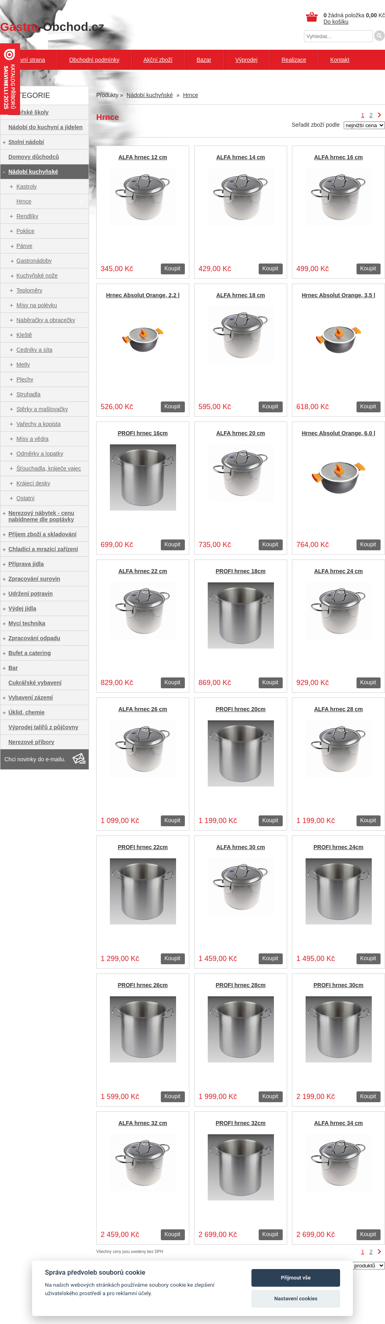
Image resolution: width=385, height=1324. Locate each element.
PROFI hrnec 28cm (241, 985)
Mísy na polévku (36, 305)
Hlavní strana (28, 60)
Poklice (25, 231)
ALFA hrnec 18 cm (240, 295)
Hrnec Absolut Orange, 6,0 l (338, 433)
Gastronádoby (34, 261)
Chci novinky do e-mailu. (35, 759)
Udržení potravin (30, 593)
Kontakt (339, 60)
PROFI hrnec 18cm (241, 571)
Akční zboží (158, 60)
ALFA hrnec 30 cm (240, 847)
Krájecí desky (33, 483)
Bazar (204, 60)
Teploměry (29, 290)
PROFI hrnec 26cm (143, 985)
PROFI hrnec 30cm (339, 985)
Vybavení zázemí (30, 697)
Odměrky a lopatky (39, 453)
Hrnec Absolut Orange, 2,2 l (142, 295)
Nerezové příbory (31, 742)
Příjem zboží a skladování (42, 534)
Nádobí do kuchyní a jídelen (45, 127)
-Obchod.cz (52, 26)
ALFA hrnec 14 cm (240, 157)
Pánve (24, 246)
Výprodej (246, 60)
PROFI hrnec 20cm (241, 709)
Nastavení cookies (296, 1299)
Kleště (24, 335)
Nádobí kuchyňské (33, 171)
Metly (23, 364)
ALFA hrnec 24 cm (338, 571)
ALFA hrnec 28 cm (338, 709)
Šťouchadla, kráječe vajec (48, 468)
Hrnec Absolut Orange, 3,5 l (338, 295)
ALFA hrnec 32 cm (142, 1123)
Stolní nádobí (26, 142)
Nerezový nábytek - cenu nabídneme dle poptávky (41, 516)
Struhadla (28, 394)
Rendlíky (27, 216)
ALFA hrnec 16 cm (338, 157)
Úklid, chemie (26, 712)
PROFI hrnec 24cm (339, 847)
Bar (13, 668)
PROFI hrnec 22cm (143, 847)
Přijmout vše (296, 1278)
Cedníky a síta (34, 350)
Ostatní (25, 498)
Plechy (24, 379)
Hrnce (23, 201)
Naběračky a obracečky (45, 320)
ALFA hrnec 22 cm (142, 571)
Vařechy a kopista (38, 424)
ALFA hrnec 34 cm (338, 1123)
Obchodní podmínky (94, 60)
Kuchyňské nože (37, 275)
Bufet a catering (29, 653)
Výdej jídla (22, 608)
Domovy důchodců (33, 157)
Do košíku (336, 21)
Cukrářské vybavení (34, 682)
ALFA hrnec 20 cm (240, 433)
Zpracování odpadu (34, 638)
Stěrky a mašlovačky (42, 409)
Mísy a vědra (32, 439)
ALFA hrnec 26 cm (142, 709)
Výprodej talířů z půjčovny (43, 727)
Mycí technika (26, 623)
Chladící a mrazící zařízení (43, 549)
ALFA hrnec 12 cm (142, 157)
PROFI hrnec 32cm (241, 1123)
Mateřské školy (28, 112)
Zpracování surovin (34, 579)
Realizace (294, 60)
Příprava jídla (26, 564)
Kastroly (26, 186)
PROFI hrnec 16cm (143, 433)
